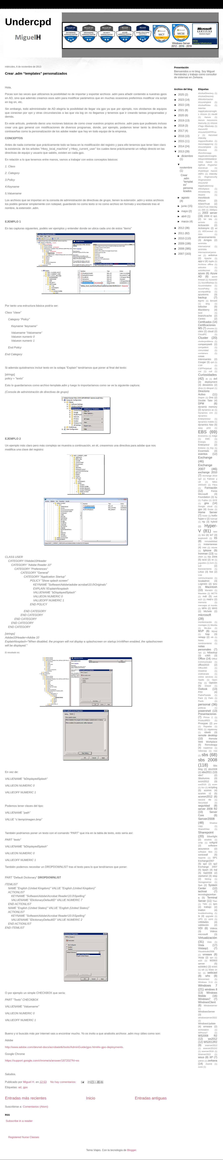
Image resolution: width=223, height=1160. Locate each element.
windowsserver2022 (207, 1017)
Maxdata (202, 593)
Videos (213, 928)
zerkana (212, 1060)
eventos (202, 454)
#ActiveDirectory (206, 93)
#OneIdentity (204, 192)
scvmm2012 (205, 796)
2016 (181, 136)
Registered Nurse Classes (23, 1137)
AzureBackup (207, 282)
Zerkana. (198, 77)
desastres (207, 385)
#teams (201, 195)
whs (207, 975)
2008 (181, 248)
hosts (204, 515)
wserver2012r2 (210, 1048)
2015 (181, 141)
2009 (181, 243)
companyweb (205, 344)
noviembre (186, 167)
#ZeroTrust (204, 203)
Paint (200, 698)
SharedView (204, 829)
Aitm (200, 234)
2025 (181, 94)
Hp (203, 521)
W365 (214, 966)
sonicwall (203, 854)
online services (205, 677)
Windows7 (204, 999)
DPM (201, 403)
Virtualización (207, 937)
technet (202, 891)
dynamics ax (208, 410)
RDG (200, 729)
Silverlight (212, 836)
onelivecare (203, 674)
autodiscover (204, 270)
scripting (212, 787)
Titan (215, 901)
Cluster (203, 337)
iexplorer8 (202, 538)
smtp (200, 842)
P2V (200, 692)
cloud (210, 331)
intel (204, 547)
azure (201, 273)
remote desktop (207, 735)
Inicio (90, 1098)
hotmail (213, 519)
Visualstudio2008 (206, 951)
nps (200, 652)
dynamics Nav (205, 424)
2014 (181, 146)
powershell (204, 710)
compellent (203, 347)
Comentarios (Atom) (35, 1106)
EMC (207, 439)
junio (184, 206)
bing (208, 303)
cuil (210, 371)
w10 (200, 960)
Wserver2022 (204, 1054)
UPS (200, 919)
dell (215, 378)
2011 (181, 233)
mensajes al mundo (207, 605)
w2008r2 (202, 966)
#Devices (202, 150)
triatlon (201, 910)
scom (214, 784)
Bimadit (213, 300)
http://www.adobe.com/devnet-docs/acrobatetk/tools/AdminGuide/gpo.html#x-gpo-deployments (64, 1047)
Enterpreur (203, 444)
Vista (201, 945)
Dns (211, 397)
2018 (181, 125)
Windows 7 (207, 985)
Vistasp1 (203, 948)
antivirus (212, 255)
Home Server (207, 512)
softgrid (213, 842)
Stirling (208, 879)
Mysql (214, 631)
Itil (213, 560)
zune (200, 1067)
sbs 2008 (207, 760)
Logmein (202, 584)
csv (199, 371)
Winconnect (203, 979)
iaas (215, 531)
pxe (215, 723)
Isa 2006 (212, 556)
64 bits (208, 219)
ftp (216, 497)
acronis (201, 222)
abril (184, 216)
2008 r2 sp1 (210, 216)
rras (215, 751)
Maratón (209, 590)
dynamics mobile (206, 422)
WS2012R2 (210, 1042)
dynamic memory (207, 406)
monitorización (205, 622)
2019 (181, 120)
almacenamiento (207, 237)
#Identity (213, 174)
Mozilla (214, 625)
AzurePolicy (203, 288)
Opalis (201, 680)
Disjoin (201, 397)
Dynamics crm (205, 413)
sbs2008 (212, 769)
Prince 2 (208, 717)
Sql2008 (207, 873)
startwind (203, 876)
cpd (212, 362)
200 (203, 210)
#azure (207, 117)
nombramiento (205, 643)
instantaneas (210, 544)
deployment (211, 382)
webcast (212, 972)
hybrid (214, 521)
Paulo (201, 701)
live (211, 571)
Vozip (201, 957)
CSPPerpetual (205, 368)
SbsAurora (203, 778)
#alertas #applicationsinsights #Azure (207, 111)
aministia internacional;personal (207, 252)
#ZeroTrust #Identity (207, 207)
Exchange (205, 457)
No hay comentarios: (63, 1082)
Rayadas (207, 726)
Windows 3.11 (205, 982)
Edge (214, 436)
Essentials (203, 451)
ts (199, 916)
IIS (215, 538)
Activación (203, 225)
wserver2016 (208, 1051)
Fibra (214, 485)
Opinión (213, 682)
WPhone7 (202, 1032)
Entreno (202, 448)
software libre (205, 852)
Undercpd (28, 21)
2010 (181, 238)
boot (200, 313)
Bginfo (201, 300)
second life (204, 799)
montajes (202, 625)
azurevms (203, 294)
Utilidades (203, 922)
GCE (215, 500)
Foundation (204, 497)
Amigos (208, 240)
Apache (207, 258)
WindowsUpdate (207, 1023)
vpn (211, 957)
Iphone (207, 550)
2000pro (213, 210)
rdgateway (212, 729)
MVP (201, 631)
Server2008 (206, 819)
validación (203, 925)
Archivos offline (205, 264)
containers (203, 353)
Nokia (201, 640)
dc (207, 379)
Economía (203, 436)
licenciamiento (205, 569)
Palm (210, 698)
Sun (200, 885)
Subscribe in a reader (19, 1121)
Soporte (202, 858)
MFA (204, 608)
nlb (212, 637)
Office (201, 658)
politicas (202, 708)
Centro (201, 318)
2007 (181, 253)
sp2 (205, 863)
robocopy (202, 751)
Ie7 (211, 535)
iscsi (204, 559)
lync (215, 584)
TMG (204, 904)
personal (204, 704)
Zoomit (209, 1064)
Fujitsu (205, 500)
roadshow (208, 748)
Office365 (202, 668)
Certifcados (205, 322)
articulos (202, 267)
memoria (202, 602)
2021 (181, 110)
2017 (181, 130)
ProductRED (204, 720)
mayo (185, 211)
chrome (210, 328)
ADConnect (207, 231)
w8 (203, 969)
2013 (181, 151)
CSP (200, 365)
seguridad (204, 805)
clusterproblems (205, 341)
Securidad (203, 802)
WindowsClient (207, 1002)
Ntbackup (212, 652)
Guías (210, 509)
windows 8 (211, 989)
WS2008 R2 (207, 1035)
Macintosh (211, 587)
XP (211, 1057)
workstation (203, 1029)
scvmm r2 (204, 793)
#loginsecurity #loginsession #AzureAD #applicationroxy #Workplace (207, 183)
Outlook (202, 689)
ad (19, 1087)
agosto (185, 197)
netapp (201, 637)
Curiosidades (207, 374)
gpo (25, 1087)
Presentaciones (207, 714)
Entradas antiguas (151, 1098)
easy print (204, 428)
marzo (185, 221)
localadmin (204, 581)
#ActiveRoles (204, 105)
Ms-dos (207, 628)
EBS (202, 432)
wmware (207, 1026)
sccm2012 (203, 781)
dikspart (210, 388)
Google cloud (205, 506)
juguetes (202, 563)
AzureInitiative (204, 285)
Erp (212, 448)
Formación (211, 487)
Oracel (208, 686)
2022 (181, 104)
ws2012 (212, 1038)
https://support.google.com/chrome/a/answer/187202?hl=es (42, 1060)
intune (214, 547)
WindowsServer (206, 1011)
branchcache (205, 315)
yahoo (201, 1061)
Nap (207, 634)
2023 (181, 99)
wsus (201, 1057)
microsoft (204, 615)
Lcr (199, 565)
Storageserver (204, 882)
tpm (215, 904)
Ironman (203, 553)
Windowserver (210, 1005)
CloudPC (202, 334)
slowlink (208, 839)
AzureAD (213, 279)
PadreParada (204, 695)
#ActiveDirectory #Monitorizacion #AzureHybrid (206, 99)
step (215, 876)
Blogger (131, 1150)
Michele (208, 611)
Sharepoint (206, 832)
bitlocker (202, 306)
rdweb (207, 732)
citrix (200, 331)
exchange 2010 (207, 472)
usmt (210, 919)
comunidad (203, 350)
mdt (205, 596)
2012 (181, 228)
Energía (202, 442)
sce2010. (202, 784)
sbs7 (200, 775)
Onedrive (202, 671)
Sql (215, 869)
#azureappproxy (205, 144)
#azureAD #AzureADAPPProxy (207, 132)
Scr (202, 787)
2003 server (209, 212)
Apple (211, 261)
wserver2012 (211, 1045)
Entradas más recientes (25, 1098)
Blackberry (203, 309)
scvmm (208, 790)
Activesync (204, 228)
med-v (210, 599)
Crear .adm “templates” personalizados (36, 73)
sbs (205, 754)
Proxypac (203, 723)
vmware (207, 954)
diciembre (187, 156)
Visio (209, 942)
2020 (181, 115)
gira (206, 503)
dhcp (200, 388)
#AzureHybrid (204, 147)
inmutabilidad (211, 541)
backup (202, 297)
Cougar (202, 362)
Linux (201, 571)
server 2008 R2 (207, 808)
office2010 (203, 664)
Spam (205, 869)
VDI (200, 928)
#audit (214, 114)
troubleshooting (205, 913)
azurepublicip (204, 291)
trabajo (207, 907)
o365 (207, 655)
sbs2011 (207, 772)
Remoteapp (211, 744)
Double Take (205, 400)
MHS (214, 608)
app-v (201, 261)
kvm (212, 563)
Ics (203, 535)
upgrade (209, 916)
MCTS (214, 593)
